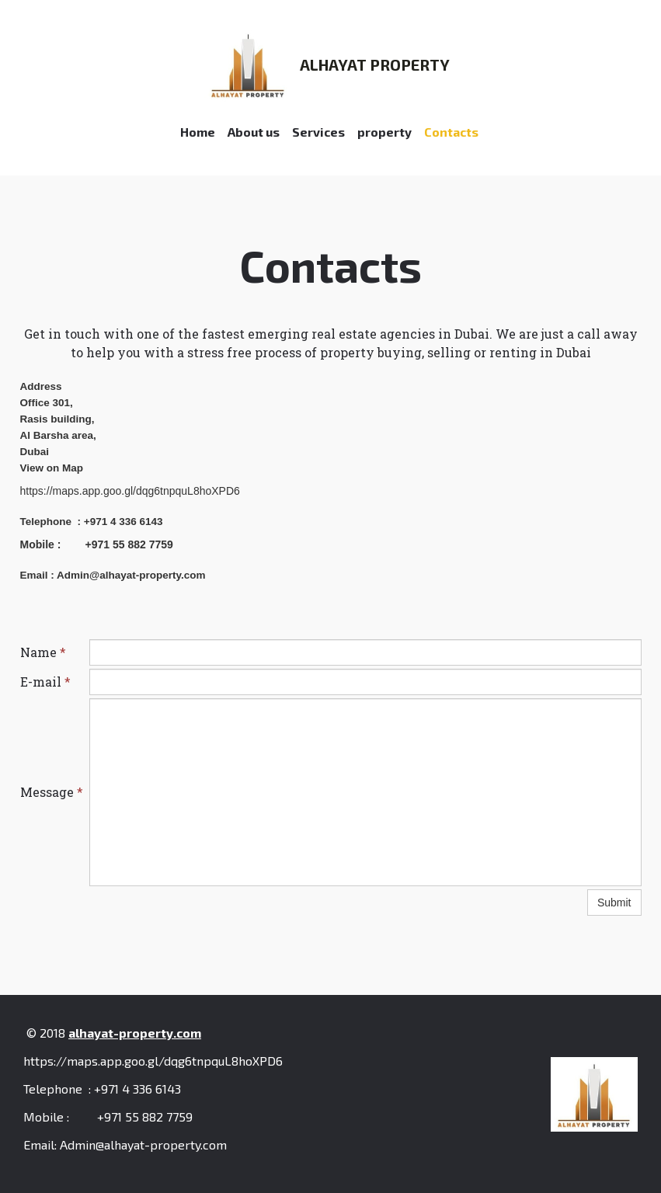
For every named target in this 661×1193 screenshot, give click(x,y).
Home (197, 131)
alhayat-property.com (134, 1032)
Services (318, 131)
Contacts (451, 131)
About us (254, 131)
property (384, 131)
